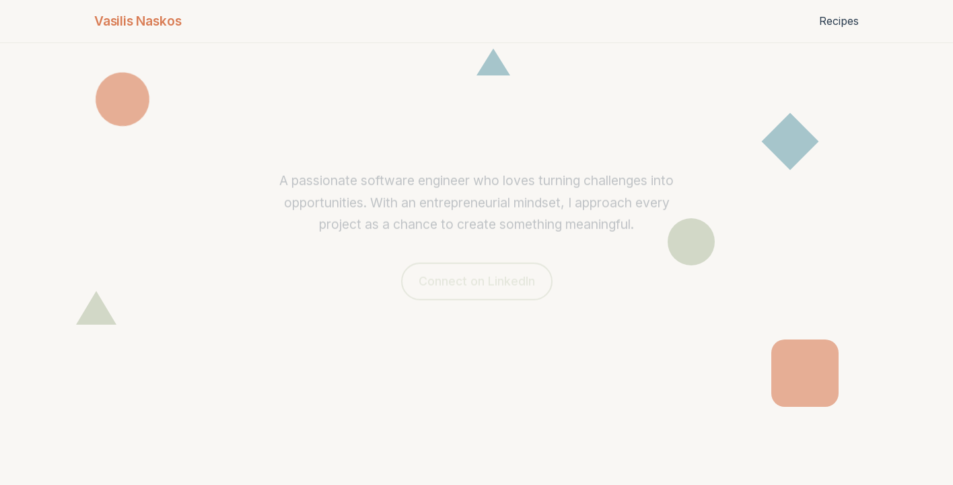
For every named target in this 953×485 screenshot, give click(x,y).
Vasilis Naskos (137, 21)
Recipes (839, 21)
